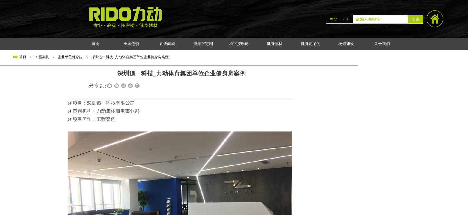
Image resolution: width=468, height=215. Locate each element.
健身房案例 (310, 44)
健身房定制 (203, 44)
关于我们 (382, 44)
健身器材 (274, 44)
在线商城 (167, 44)
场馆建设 (346, 44)
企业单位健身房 (70, 56)
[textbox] (380, 19)
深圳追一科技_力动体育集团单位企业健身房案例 (130, 56)
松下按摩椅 (239, 44)
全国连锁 (131, 44)
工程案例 (42, 56)
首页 (95, 44)
